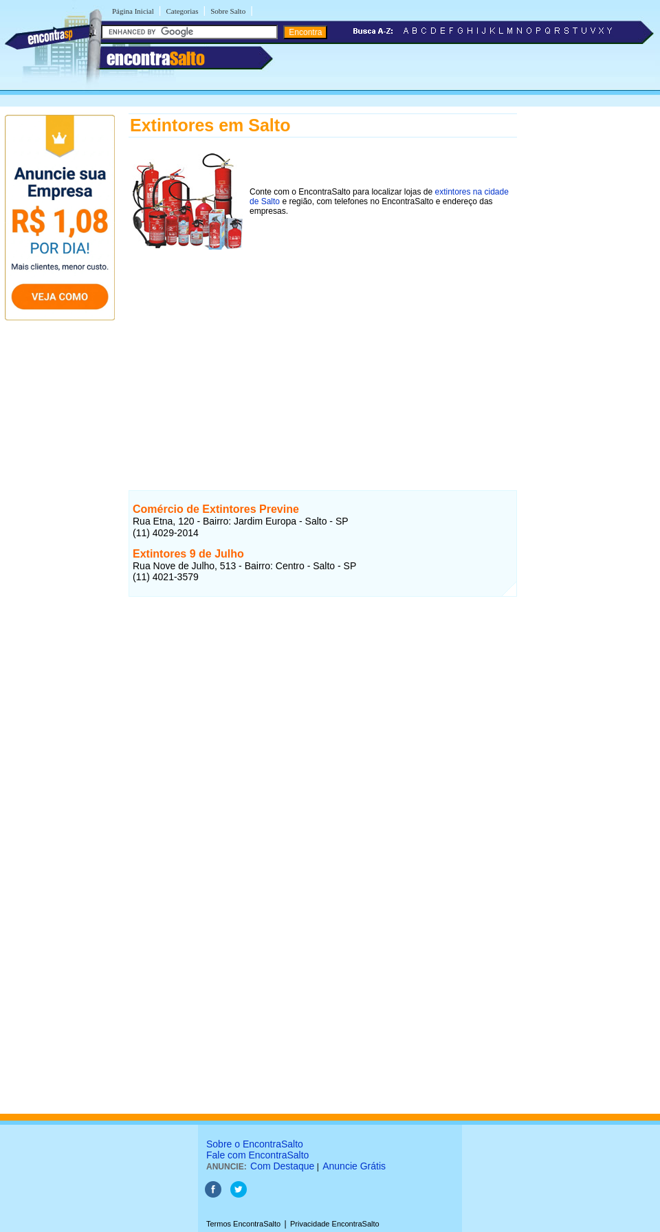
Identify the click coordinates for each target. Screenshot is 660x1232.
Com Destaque (282, 1166)
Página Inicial (133, 11)
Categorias (182, 11)
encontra (156, 58)
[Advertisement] (323, 350)
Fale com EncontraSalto (257, 1155)
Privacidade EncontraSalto (335, 1224)
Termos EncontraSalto (243, 1224)
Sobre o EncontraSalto (254, 1144)
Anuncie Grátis (354, 1166)
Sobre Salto (227, 11)
